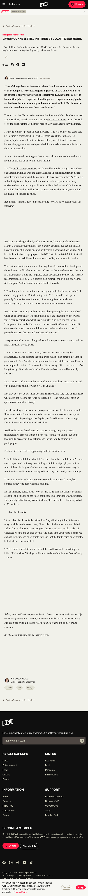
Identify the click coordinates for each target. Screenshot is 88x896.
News (5, 760)
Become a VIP (52, 801)
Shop (47, 810)
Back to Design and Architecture (18, 26)
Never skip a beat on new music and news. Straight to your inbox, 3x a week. (38, 733)
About (5, 796)
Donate (77, 4)
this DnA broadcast (56, 119)
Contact (6, 815)
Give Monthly (29, 846)
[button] (18, 11)
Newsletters (8, 810)
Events (5, 779)
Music (48, 765)
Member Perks (52, 815)
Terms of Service (41, 875)
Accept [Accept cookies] (81, 887)
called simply (25, 168)
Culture (9, 687)
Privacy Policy (23, 875)
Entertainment (9, 765)
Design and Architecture (13, 35)
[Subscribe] (82, 741)
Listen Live (14, 4)
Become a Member (54, 796)
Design (30, 687)
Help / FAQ (7, 806)
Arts (19, 687)
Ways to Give (51, 806)
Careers (6, 801)
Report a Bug (8, 875)
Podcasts (50, 770)
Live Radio (50, 760)
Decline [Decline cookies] (66, 887)
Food (4, 770)
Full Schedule (51, 774)
